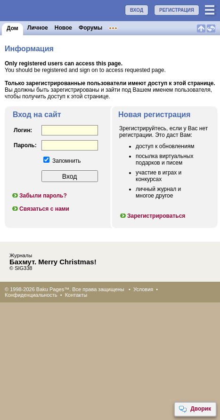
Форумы (90, 27)
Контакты (76, 295)
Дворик (195, 409)
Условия (143, 289)
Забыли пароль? (39, 195)
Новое (63, 27)
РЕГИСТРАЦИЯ (176, 10)
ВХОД (136, 10)
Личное (37, 27)
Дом (12, 28)
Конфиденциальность (31, 295)
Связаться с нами (40, 209)
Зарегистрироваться (152, 216)
